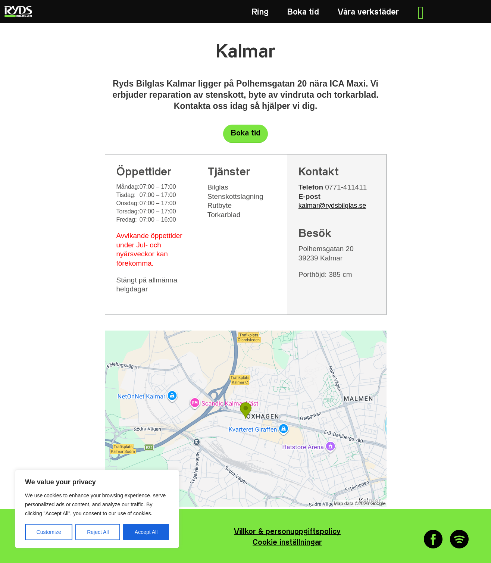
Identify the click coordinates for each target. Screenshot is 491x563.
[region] (97, 509)
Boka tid (245, 133)
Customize (49, 532)
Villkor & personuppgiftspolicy (287, 531)
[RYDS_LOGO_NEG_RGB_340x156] (17, 11)
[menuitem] (260, 12)
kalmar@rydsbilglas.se (332, 205)
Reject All (98, 532)
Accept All (146, 532)
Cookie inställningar (287, 542)
